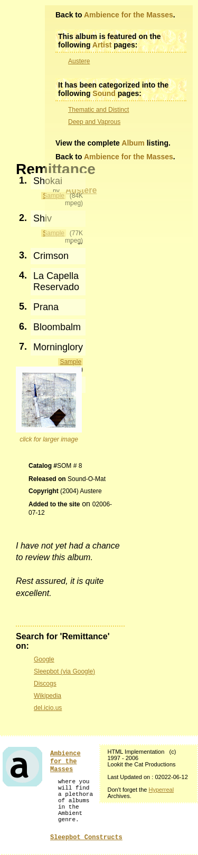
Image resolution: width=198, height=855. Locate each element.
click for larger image (49, 439)
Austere (79, 61)
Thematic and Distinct (98, 109)
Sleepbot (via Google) (64, 671)
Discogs (45, 683)
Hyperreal (161, 789)
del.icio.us (48, 708)
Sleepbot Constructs (86, 837)
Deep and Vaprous (94, 122)
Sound (104, 93)
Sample (70, 362)
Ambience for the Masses (128, 15)
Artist (102, 45)
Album (133, 143)
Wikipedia (47, 695)
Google (44, 659)
